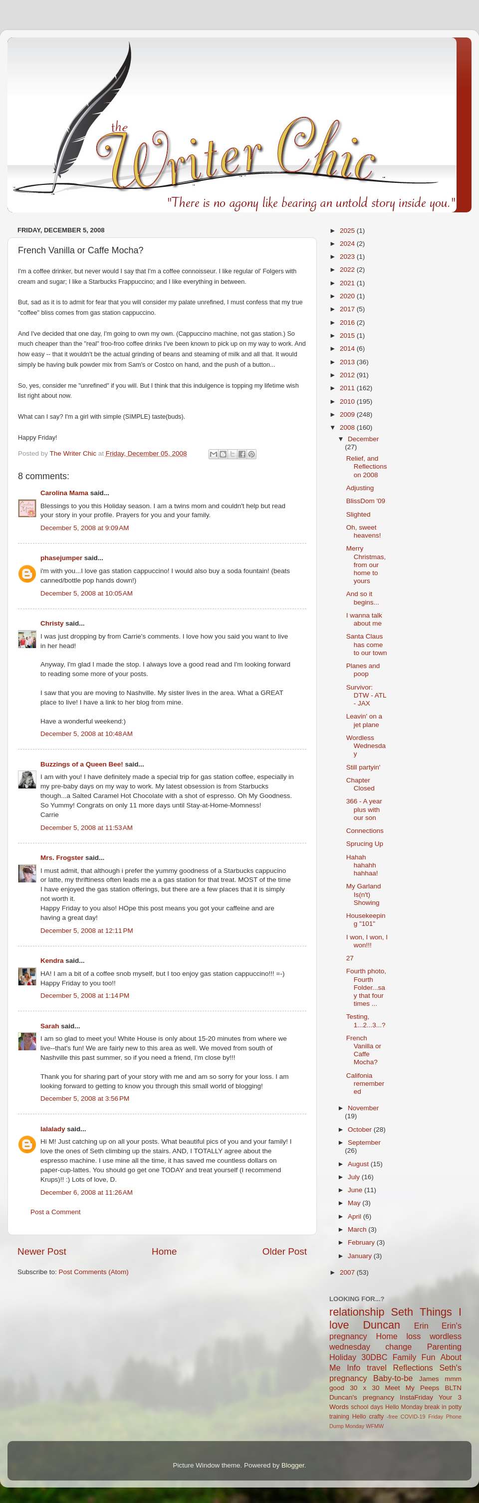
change (398, 1346)
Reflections (413, 1367)
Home (164, 1251)
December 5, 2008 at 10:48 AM (86, 734)
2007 (348, 1272)
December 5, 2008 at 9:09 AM (84, 528)
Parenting (444, 1346)
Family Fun (414, 1357)
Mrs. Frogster (61, 857)
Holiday (342, 1357)
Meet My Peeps (412, 1388)
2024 (348, 243)
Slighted (358, 514)
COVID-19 (413, 1417)
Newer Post (41, 1251)
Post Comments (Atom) (94, 1272)
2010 (348, 401)
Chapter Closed (360, 784)
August (359, 1164)
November (363, 1108)
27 (350, 958)
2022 (348, 269)
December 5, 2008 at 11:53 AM (86, 827)
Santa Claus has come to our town (366, 644)
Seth (402, 1312)
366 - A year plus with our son (364, 809)
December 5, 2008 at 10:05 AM (86, 593)
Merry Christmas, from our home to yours (366, 565)
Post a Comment (55, 1212)
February (362, 1242)
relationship (356, 1312)
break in (436, 1407)
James (429, 1379)
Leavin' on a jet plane (364, 720)
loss (413, 1336)
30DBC (374, 1357)
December (363, 439)
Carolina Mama (64, 493)
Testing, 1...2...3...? (366, 1020)
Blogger (292, 1465)
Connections (365, 830)
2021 (348, 283)
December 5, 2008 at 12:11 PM (86, 930)
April (355, 1216)
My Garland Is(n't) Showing (363, 894)
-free (392, 1417)
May (355, 1203)
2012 (348, 375)
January (361, 1256)
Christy (52, 623)
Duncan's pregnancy (361, 1397)
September (364, 1142)
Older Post (284, 1251)
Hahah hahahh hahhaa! (362, 865)
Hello (359, 1416)
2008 (348, 427)
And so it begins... (362, 598)
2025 (348, 230)
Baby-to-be (393, 1378)
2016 (348, 322)
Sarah (49, 1026)
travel (377, 1367)
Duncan (381, 1325)
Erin (421, 1325)
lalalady (52, 1129)
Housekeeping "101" (366, 919)
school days (367, 1407)
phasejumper (61, 558)
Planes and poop (363, 670)
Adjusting (360, 488)
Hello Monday (404, 1407)
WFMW (375, 1426)
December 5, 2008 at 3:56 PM (84, 1098)
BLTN (453, 1388)
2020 (348, 296)
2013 (348, 362)
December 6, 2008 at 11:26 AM (86, 1192)
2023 (348, 256)
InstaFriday (416, 1397)
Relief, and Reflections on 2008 (366, 466)
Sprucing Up (364, 843)
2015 (348, 335)
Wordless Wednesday (366, 745)
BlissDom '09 (365, 501)
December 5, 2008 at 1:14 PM (84, 995)
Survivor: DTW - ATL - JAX (366, 695)
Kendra (52, 960)
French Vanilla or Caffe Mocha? (363, 1050)
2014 (348, 348)
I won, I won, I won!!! (367, 941)
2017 (348, 309)
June (356, 1190)
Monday (354, 1426)
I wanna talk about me (364, 619)
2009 (348, 414)
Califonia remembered (365, 1083)
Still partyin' (363, 767)
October (361, 1129)
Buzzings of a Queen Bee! (81, 764)
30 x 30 (364, 1388)
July (355, 1177)
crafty (376, 1416)
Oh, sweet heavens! (363, 531)
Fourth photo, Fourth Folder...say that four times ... (366, 987)
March (358, 1229)
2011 (348, 388)
